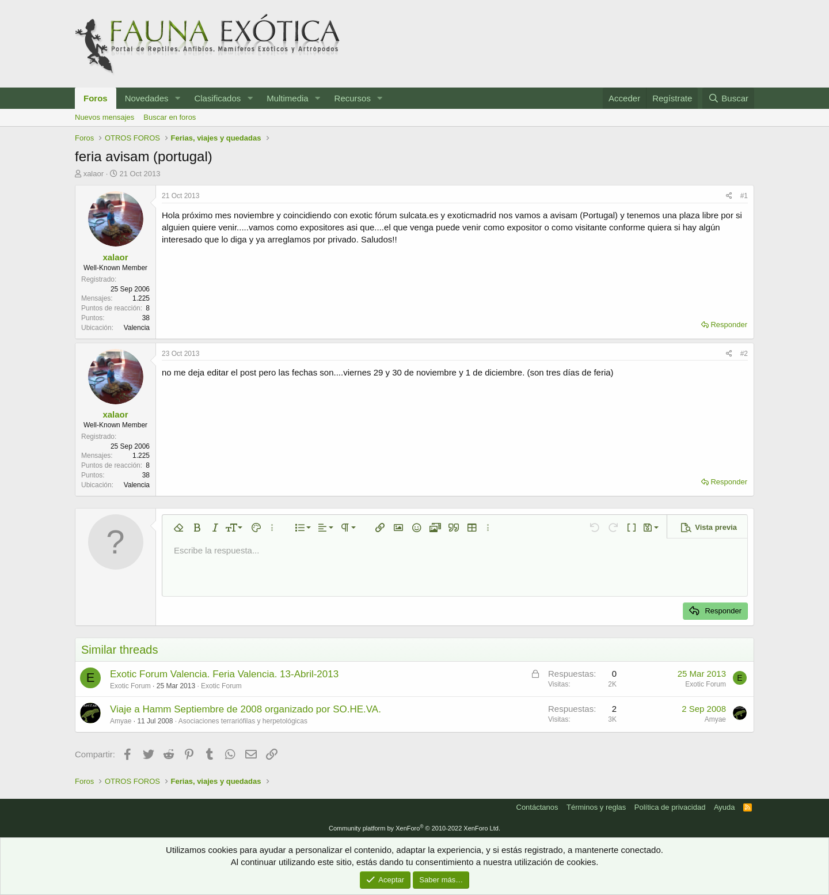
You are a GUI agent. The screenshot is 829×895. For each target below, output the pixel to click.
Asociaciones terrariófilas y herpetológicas (242, 721)
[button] (177, 98)
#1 (744, 196)
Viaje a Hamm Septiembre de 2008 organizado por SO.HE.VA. (245, 709)
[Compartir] (729, 196)
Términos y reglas (596, 807)
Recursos (352, 98)
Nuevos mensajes (104, 117)
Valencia (137, 328)
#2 (744, 354)
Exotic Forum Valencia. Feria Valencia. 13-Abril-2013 (224, 674)
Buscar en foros (169, 117)
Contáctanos (537, 807)
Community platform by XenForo (414, 828)
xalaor (93, 173)
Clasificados (217, 98)
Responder (728, 324)
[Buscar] (728, 98)
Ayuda (724, 807)
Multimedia (288, 98)
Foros (95, 98)
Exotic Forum (221, 686)
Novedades (147, 98)
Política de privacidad (670, 807)
